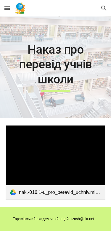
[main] (56, 67)
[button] (7, 8)
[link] (56, 162)
